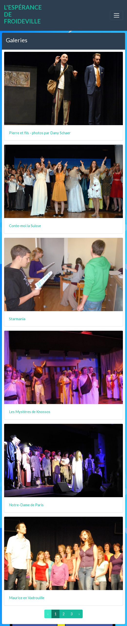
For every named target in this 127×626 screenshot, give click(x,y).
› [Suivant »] (79, 614)
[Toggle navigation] (116, 15)
